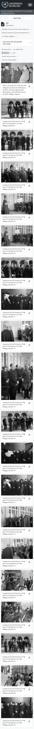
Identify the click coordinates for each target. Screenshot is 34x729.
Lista (12, 53)
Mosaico (5, 53)
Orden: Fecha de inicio (9, 56)
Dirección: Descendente (9, 60)
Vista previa (6, 49)
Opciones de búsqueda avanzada (12, 42)
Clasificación (18, 49)
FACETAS (17, 18)
